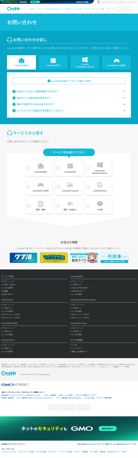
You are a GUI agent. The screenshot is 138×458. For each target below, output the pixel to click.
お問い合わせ (76, 367)
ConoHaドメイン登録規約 (18, 364)
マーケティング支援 (66, 452)
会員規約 (4, 364)
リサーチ (77, 452)
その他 (124, 452)
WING (33, 8)
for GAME (67, 8)
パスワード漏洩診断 (50, 395)
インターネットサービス (8, 452)
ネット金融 (94, 452)
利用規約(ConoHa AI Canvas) (106, 364)
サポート (110, 8)
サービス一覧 (98, 8)
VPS (40, 8)
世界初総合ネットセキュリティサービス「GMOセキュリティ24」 (21, 395)
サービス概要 (124, 367)
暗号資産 (102, 452)
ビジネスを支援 (41, 452)
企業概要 (115, 367)
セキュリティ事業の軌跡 (104, 398)
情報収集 (85, 452)
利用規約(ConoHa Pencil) (126, 364)
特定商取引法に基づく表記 (23, 367)
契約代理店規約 (6, 367)
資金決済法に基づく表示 (42, 367)
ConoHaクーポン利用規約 (57, 364)
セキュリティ (53, 452)
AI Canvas (77, 8)
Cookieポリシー (105, 367)
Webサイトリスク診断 (66, 395)
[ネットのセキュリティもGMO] (21, 2)
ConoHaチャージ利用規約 (37, 364)
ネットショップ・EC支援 (26, 452)
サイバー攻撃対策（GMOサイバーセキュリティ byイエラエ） (35, 398)
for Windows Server (52, 8)
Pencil (87, 8)
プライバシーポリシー (90, 367)
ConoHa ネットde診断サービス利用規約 (81, 364)
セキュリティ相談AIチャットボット (86, 395)
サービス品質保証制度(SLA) (61, 367)
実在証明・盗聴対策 (7, 398)
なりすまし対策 (89, 398)
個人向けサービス (113, 452)
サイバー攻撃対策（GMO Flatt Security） (69, 398)
